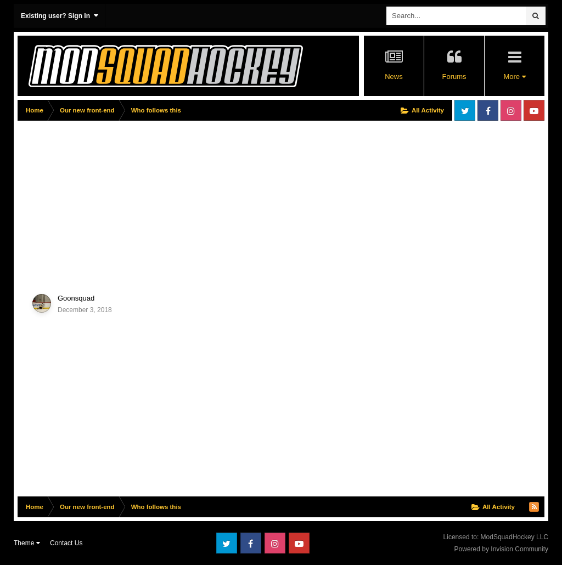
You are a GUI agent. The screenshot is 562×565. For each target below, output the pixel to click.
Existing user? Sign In (59, 16)
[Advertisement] (146, 201)
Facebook (487, 110)
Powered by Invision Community (501, 549)
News (394, 76)
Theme (27, 543)
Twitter (464, 110)
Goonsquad (76, 298)
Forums (454, 76)
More (514, 76)
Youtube (534, 110)
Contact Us (66, 543)
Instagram (511, 110)
